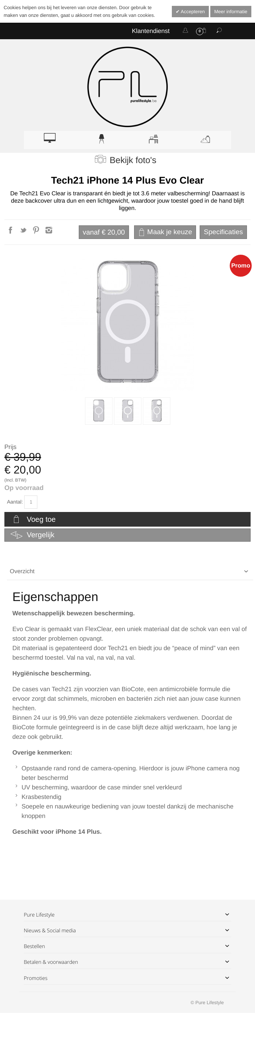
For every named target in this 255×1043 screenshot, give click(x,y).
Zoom (127, 324)
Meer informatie (230, 11)
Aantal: (15, 502)
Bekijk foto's (133, 160)
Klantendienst (151, 30)
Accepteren (192, 11)
